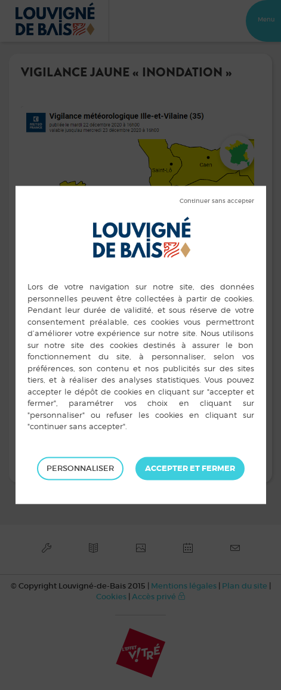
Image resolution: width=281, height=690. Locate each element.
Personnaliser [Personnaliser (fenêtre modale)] (80, 468)
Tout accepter (190, 468)
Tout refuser (217, 201)
